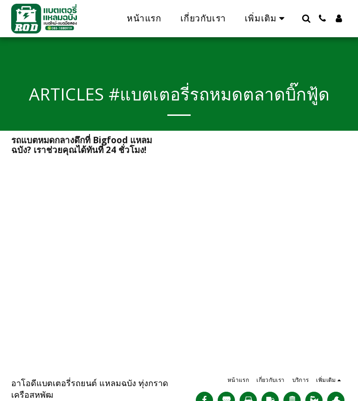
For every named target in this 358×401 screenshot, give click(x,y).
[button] (306, 18)
